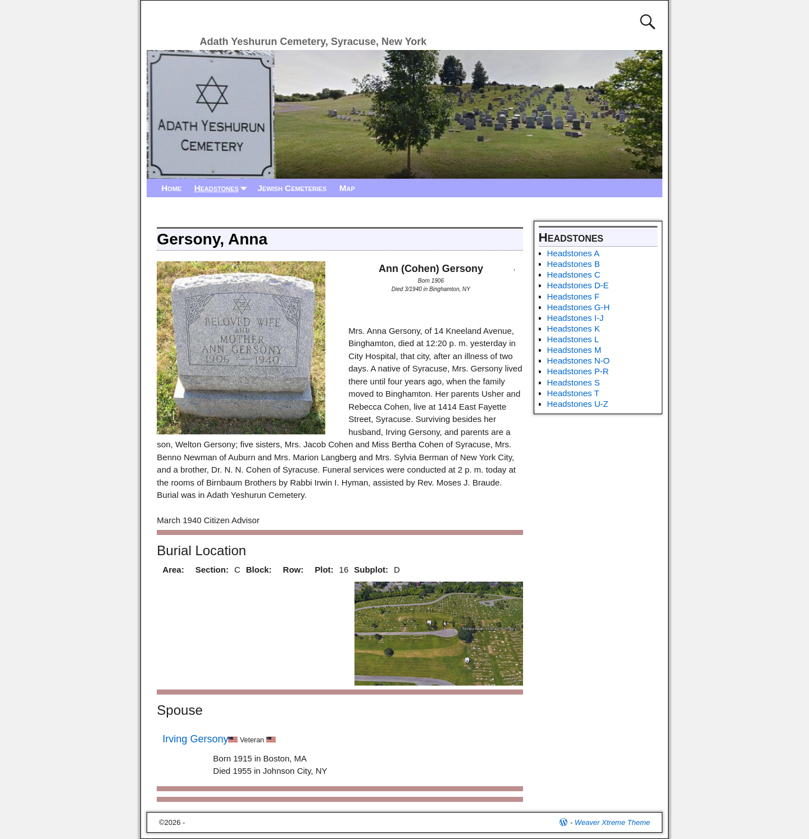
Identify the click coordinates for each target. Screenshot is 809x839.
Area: (173, 569)
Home (171, 188)
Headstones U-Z (577, 404)
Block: (259, 569)
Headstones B (573, 264)
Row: (293, 569)
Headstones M (574, 350)
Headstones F (573, 296)
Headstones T (573, 393)
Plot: (324, 569)
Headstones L (573, 339)
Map (347, 188)
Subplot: (371, 569)
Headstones (223, 188)
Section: (212, 569)
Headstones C (574, 274)
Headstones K (573, 328)
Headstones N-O (578, 360)
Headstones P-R (578, 371)
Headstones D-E (578, 285)
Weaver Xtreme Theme (612, 822)
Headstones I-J (575, 318)
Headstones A (573, 253)
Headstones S (573, 382)
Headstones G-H (578, 307)
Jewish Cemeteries (291, 188)
